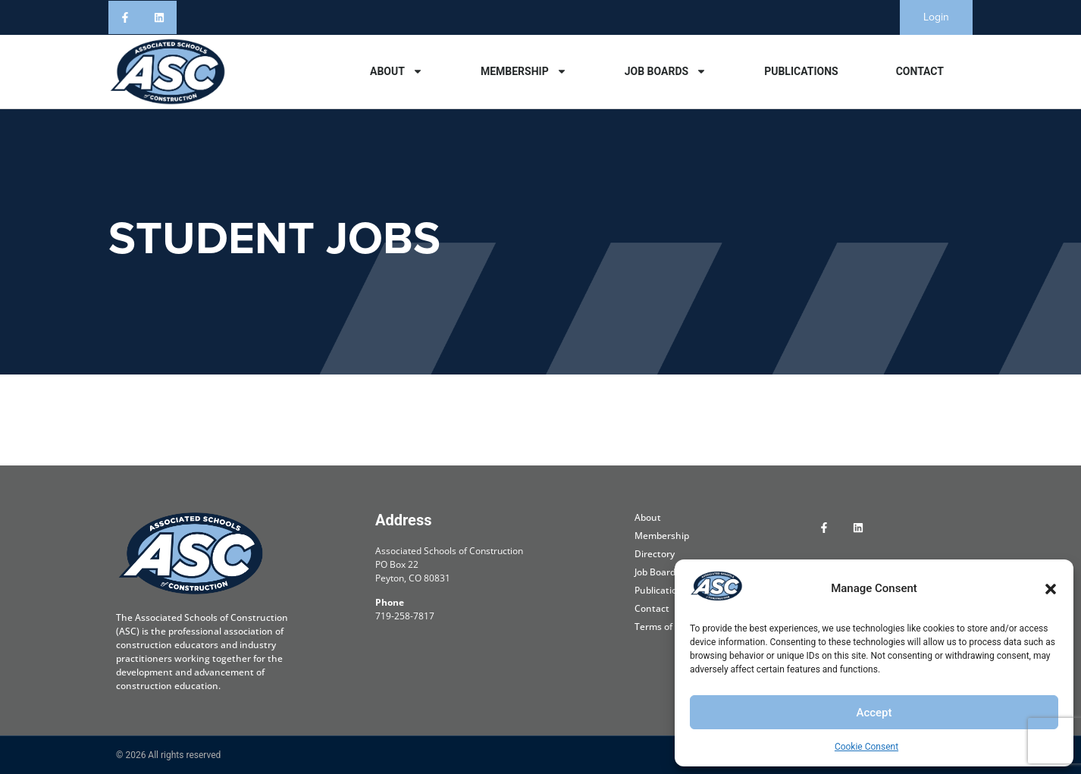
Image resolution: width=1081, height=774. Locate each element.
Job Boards (666, 71)
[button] (1050, 589)
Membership (524, 71)
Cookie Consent (866, 746)
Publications (801, 71)
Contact (920, 71)
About (396, 71)
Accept (873, 712)
